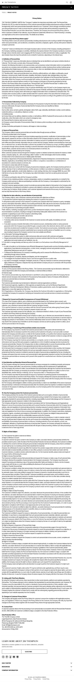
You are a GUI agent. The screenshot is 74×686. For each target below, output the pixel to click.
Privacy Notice (37, 679)
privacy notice (12, 12)
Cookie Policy (46, 679)
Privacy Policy (28, 679)
